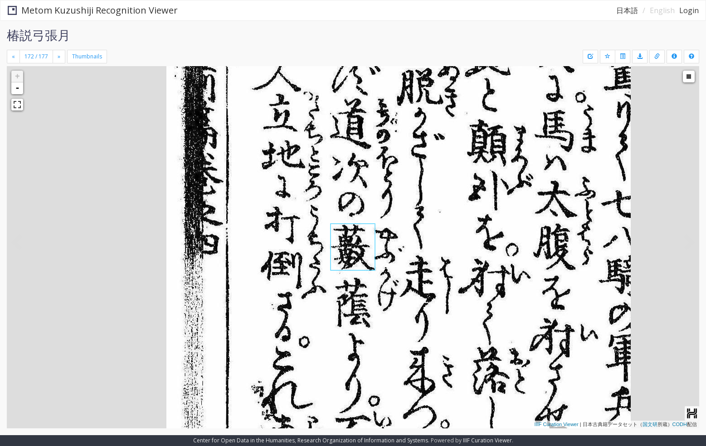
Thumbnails (87, 56)
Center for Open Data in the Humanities (244, 440)
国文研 (650, 424)
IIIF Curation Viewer (557, 424)
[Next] (59, 56)
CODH (679, 424)
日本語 (627, 10)
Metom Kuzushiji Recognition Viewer (93, 10)
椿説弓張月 (38, 34)
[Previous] (13, 56)
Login (689, 10)
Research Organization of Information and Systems (362, 440)
